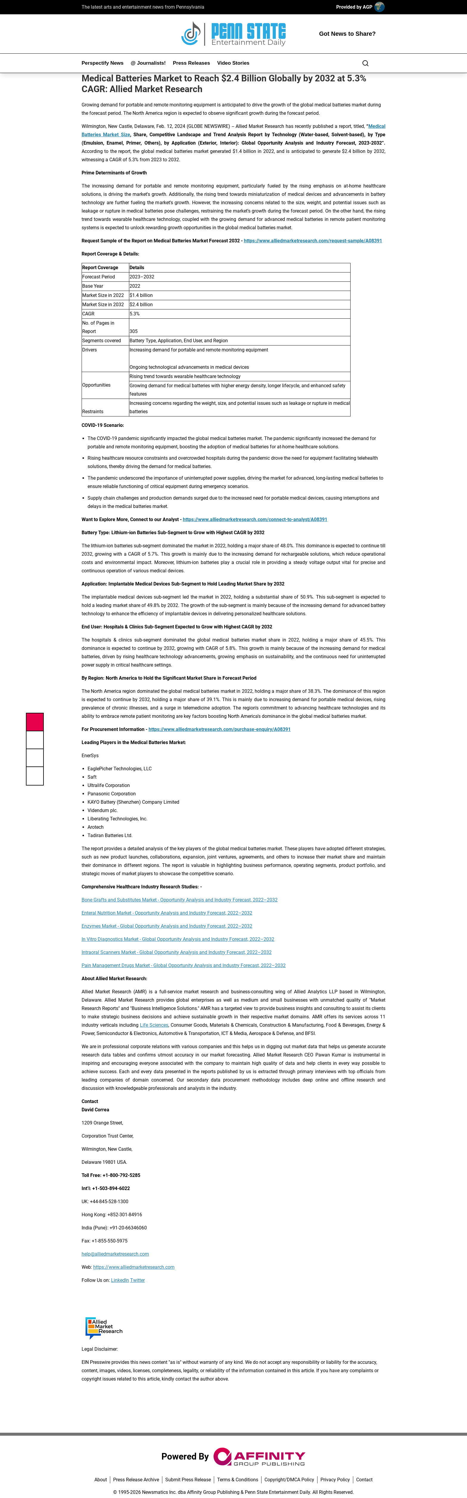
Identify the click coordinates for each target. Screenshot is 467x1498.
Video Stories (233, 63)
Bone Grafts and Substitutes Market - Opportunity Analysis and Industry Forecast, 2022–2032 (180, 900)
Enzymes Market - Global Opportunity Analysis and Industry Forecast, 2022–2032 (167, 926)
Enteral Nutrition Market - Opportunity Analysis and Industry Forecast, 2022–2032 (167, 913)
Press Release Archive (136, 1479)
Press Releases (191, 63)
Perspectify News (103, 63)
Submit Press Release (188, 1479)
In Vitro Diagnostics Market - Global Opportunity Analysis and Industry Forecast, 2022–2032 (178, 939)
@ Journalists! (148, 63)
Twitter (137, 1280)
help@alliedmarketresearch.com (115, 1254)
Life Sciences (154, 1025)
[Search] (365, 63)
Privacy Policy (335, 1479)
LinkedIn (120, 1280)
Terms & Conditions (237, 1479)
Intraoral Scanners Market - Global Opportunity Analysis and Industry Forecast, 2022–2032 (177, 952)
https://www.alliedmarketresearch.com (134, 1267)
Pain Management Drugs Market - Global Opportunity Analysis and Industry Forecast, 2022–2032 (184, 965)
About (100, 1479)
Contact (364, 1479)
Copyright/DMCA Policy (289, 1479)
